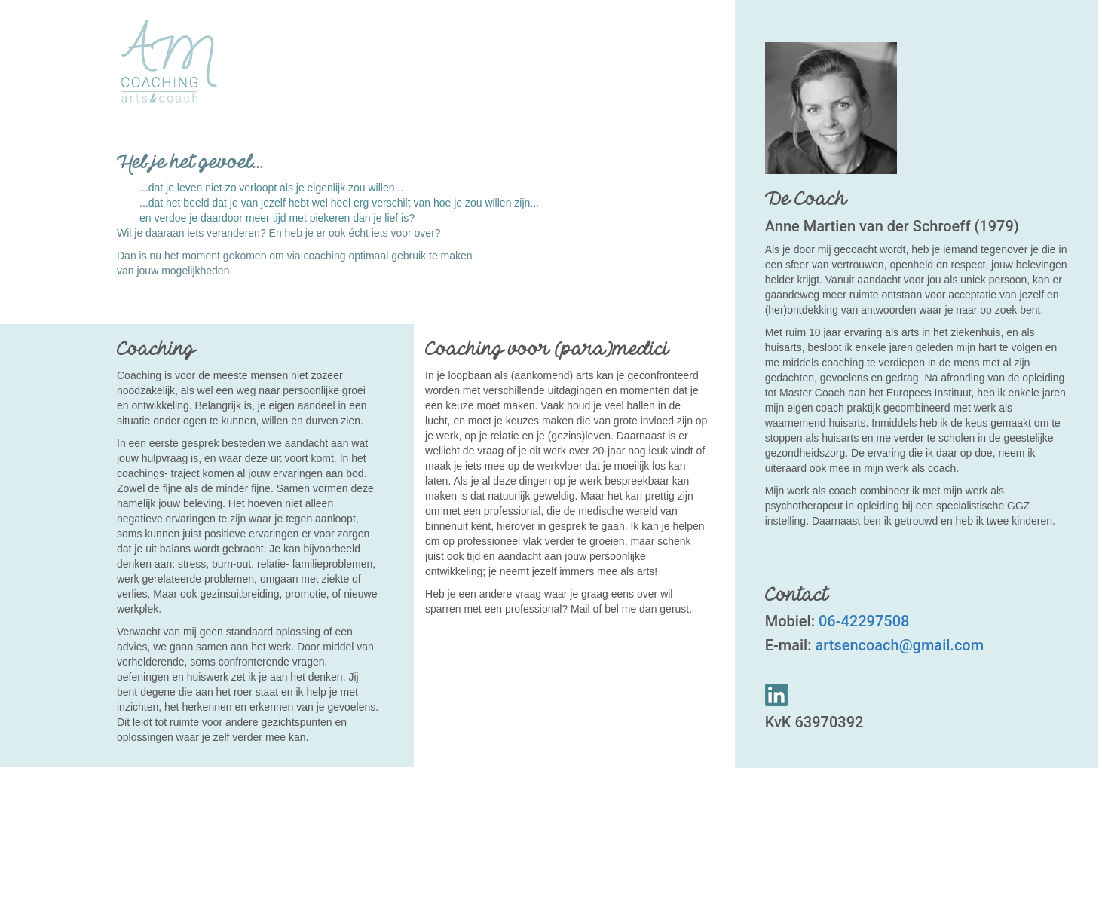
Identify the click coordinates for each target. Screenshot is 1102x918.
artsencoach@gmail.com (899, 645)
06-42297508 (862, 621)
